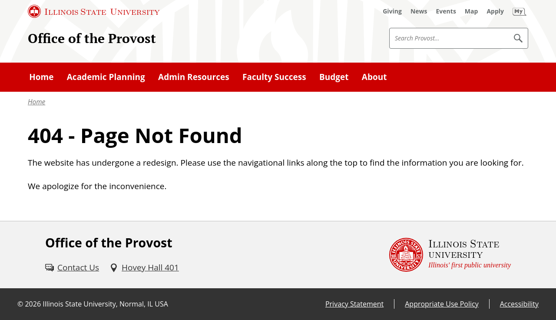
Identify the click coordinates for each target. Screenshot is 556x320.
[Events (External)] (446, 11)
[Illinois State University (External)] (94, 11)
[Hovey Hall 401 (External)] (144, 267)
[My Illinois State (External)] (519, 11)
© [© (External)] (20, 304)
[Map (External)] (471, 11)
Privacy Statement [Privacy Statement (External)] (354, 304)
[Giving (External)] (392, 11)
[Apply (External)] (495, 11)
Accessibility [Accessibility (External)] (519, 304)
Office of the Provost (92, 38)
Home (36, 102)
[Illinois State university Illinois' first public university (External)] (450, 254)
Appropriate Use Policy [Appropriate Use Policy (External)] (441, 304)
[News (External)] (419, 11)
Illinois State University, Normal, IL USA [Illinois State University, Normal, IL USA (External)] (105, 304)
